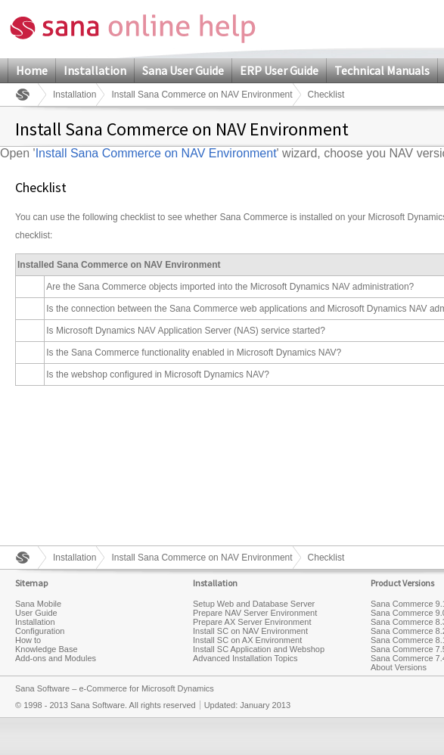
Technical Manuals (382, 70)
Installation (95, 70)
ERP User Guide (279, 70)
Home (32, 70)
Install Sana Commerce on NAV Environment (201, 94)
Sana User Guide (183, 70)
